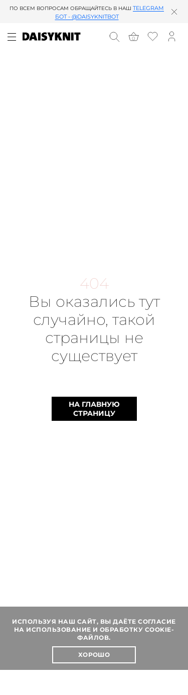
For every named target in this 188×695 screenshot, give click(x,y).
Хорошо (94, 654)
